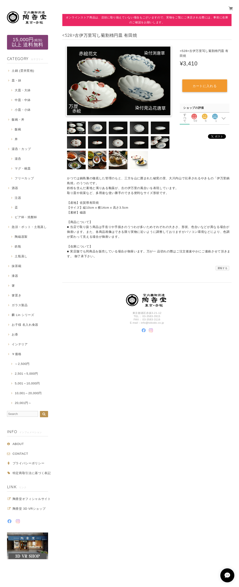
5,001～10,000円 (27, 383)
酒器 (15, 188)
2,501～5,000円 (26, 373)
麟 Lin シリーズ (23, 315)
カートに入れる (204, 86)
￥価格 (16, 354)
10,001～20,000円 (28, 393)
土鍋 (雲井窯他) (23, 70)
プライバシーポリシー (29, 463)
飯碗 (18, 129)
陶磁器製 (21, 236)
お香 (15, 334)
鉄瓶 (18, 246)
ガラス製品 (20, 305)
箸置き (16, 295)
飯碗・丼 (18, 119)
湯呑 (18, 158)
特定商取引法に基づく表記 (32, 473)
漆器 (15, 276)
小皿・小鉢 (23, 110)
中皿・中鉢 (23, 100)
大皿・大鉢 (23, 90)
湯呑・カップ (21, 149)
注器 (18, 198)
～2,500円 (22, 364)
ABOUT (18, 444)
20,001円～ (23, 403)
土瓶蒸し (21, 256)
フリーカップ (24, 178)
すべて (184, 114)
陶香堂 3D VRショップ (29, 508)
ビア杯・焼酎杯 (26, 217)
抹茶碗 (16, 266)
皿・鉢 (16, 80)
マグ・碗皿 (23, 168)
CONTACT (20, 453)
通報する (223, 268)
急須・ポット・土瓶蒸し (29, 227)
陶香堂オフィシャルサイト (32, 499)
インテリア (20, 344)
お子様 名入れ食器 (25, 324)
